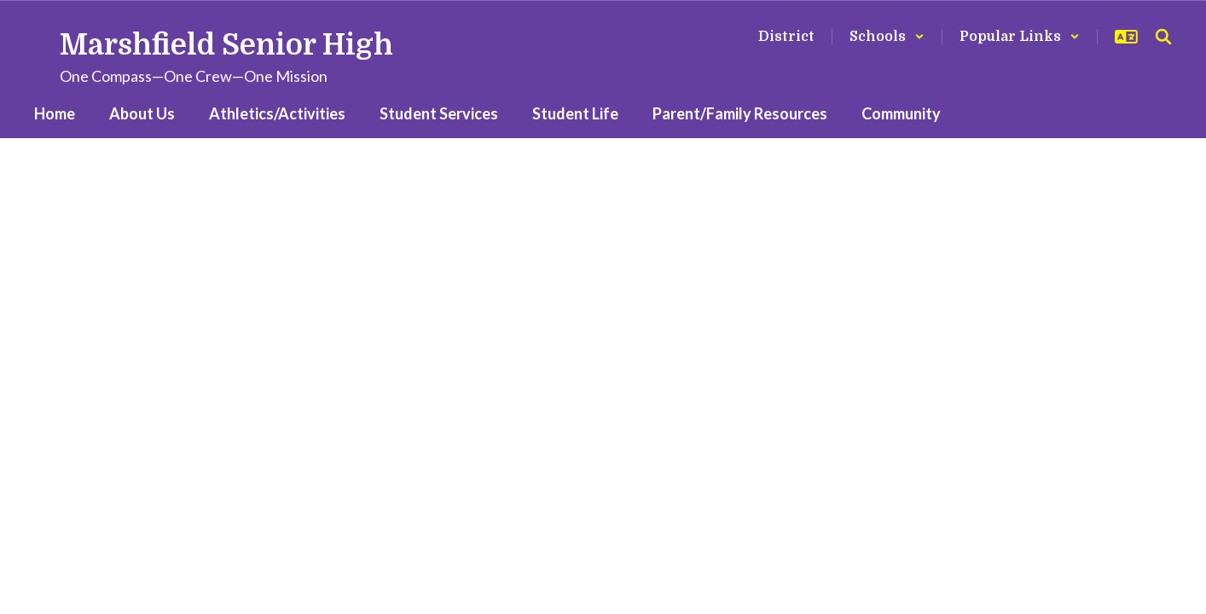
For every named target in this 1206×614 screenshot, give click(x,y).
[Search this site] (1163, 36)
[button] (887, 36)
